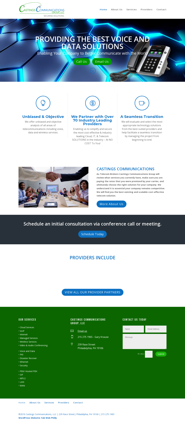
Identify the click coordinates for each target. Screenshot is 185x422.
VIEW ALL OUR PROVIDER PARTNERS (92, 292)
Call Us (81, 61)
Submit (161, 354)
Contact (161, 9)
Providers (147, 9)
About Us (117, 9)
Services (131, 9)
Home (103, 9)
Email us (82, 331)
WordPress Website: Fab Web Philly (37, 417)
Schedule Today (92, 234)
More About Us (111, 204)
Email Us (102, 61)
